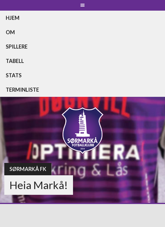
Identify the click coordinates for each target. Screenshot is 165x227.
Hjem (13, 18)
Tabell (15, 61)
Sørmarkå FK (27, 169)
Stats (14, 75)
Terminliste (22, 89)
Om (10, 32)
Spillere (17, 46)
